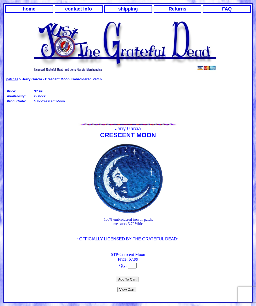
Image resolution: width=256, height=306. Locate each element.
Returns (177, 9)
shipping (128, 9)
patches (12, 79)
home (29, 9)
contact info (78, 9)
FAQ (227, 9)
